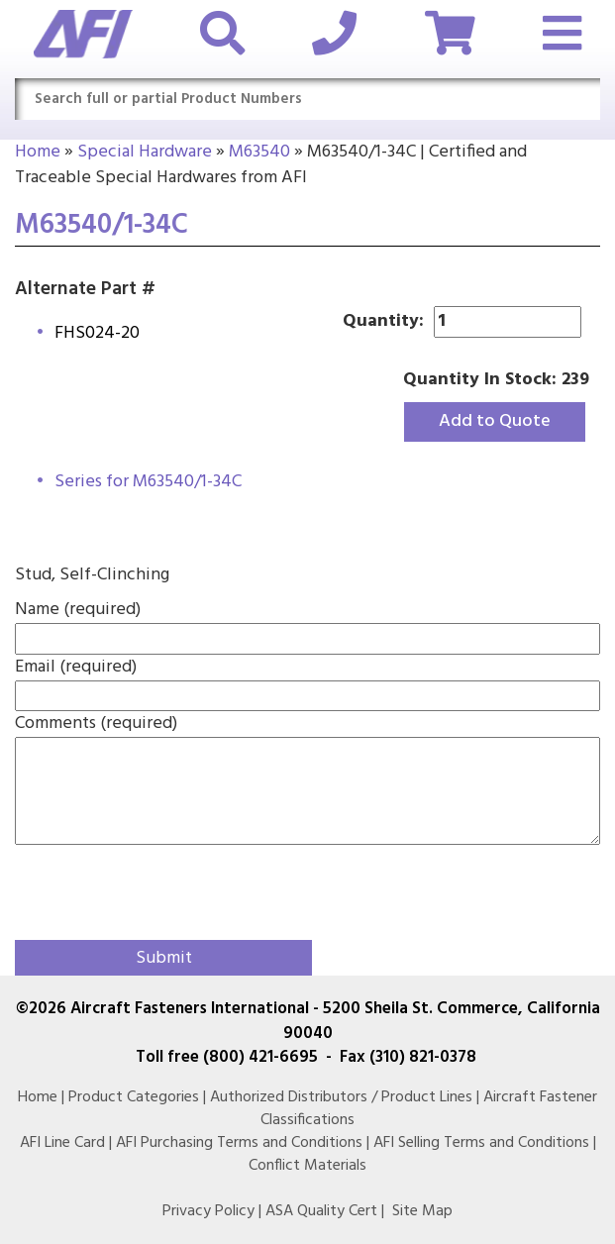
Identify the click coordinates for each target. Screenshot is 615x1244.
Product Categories (133, 1097)
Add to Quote (495, 421)
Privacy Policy (208, 1211)
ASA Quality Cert (321, 1211)
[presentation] (131, 887)
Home (37, 152)
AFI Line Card (62, 1143)
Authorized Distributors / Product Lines (341, 1097)
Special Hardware (144, 152)
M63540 (259, 152)
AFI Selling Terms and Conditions (481, 1143)
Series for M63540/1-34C (148, 481)
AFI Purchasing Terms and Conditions (239, 1143)
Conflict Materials (307, 1166)
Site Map (422, 1211)
